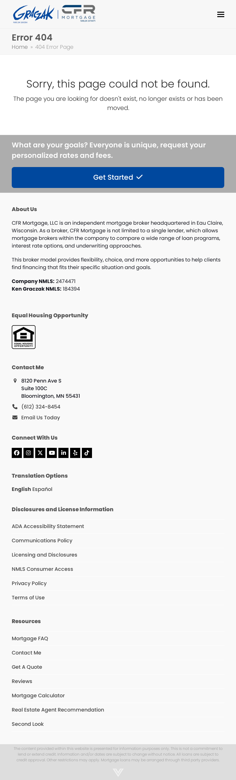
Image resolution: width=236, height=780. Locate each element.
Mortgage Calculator (38, 695)
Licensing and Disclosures (44, 554)
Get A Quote (27, 667)
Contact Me (26, 652)
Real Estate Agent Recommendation (58, 709)
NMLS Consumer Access (42, 569)
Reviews (22, 681)
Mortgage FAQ (30, 638)
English (21, 489)
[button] (220, 14)
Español (42, 489)
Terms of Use (28, 597)
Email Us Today (40, 417)
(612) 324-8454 (40, 406)
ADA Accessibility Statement (48, 526)
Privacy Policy (29, 583)
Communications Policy (42, 540)
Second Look (28, 724)
